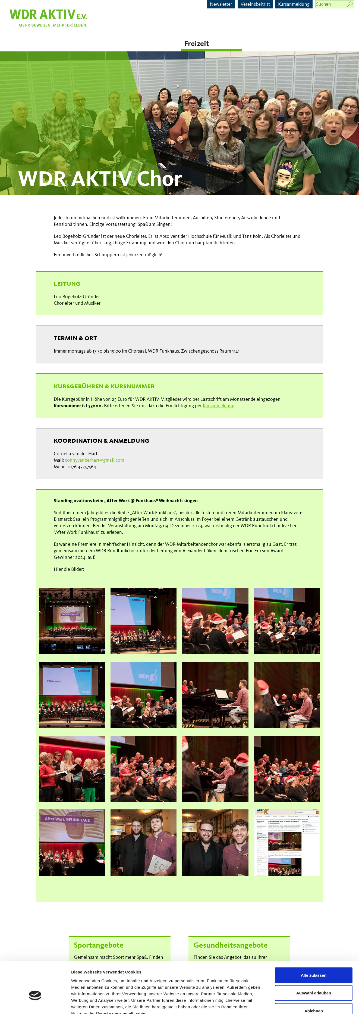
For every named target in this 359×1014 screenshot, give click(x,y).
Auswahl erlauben (313, 960)
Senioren (259, 44)
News (12, 44)
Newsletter (221, 4)
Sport (66, 44)
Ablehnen (313, 978)
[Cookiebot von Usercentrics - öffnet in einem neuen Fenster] (35, 1003)
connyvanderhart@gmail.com (94, 460)
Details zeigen (289, 1003)
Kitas (318, 44)
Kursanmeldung (294, 4)
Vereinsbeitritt (255, 4)
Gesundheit (129, 44)
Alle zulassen (313, 942)
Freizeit (196, 44)
